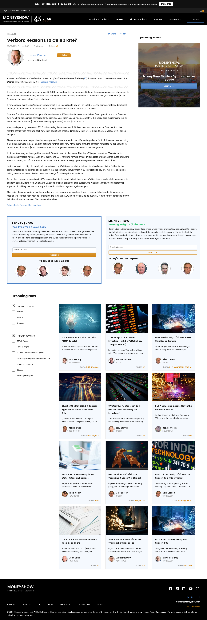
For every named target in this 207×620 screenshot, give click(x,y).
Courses (158, 19)
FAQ (39, 605)
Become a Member (18, 11)
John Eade (74, 557)
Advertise (11, 605)
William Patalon (124, 359)
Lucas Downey (123, 557)
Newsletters (84, 605)
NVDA (92, 367)
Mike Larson (168, 359)
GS (97, 566)
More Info (166, 3)
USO (93, 436)
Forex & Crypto (23, 347)
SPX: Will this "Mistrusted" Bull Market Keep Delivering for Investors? (124, 409)
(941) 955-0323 (193, 606)
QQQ (96, 367)
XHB (182, 367)
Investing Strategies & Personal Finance (33, 358)
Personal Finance (48, 82)
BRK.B (187, 367)
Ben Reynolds (169, 427)
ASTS (96, 436)
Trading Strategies (25, 376)
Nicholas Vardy (170, 557)
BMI (190, 436)
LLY (172, 367)
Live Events (174, 19)
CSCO (186, 566)
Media (50, 605)
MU (191, 367)
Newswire (102, 605)
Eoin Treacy (75, 359)
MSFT (88, 367)
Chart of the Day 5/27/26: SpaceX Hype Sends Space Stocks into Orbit (79, 409)
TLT (179, 367)
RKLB (89, 436)
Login (5, 11)
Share (112, 34)
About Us (27, 605)
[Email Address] (54, 249)
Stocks (20, 370)
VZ (57, 46)
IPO (191, 501)
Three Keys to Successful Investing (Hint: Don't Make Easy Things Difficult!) (125, 341)
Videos (20, 317)
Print (123, 34)
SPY (144, 367)
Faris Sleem (75, 492)
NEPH (96, 501)
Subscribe (54, 255)
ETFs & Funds (22, 341)
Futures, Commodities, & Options (30, 352)
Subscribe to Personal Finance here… (25, 205)
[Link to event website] (169, 74)
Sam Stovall (122, 427)
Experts (119, 19)
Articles (20, 311)
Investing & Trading (98, 19)
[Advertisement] (169, 131)
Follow (64, 55)
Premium (195, 19)
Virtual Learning (138, 19)
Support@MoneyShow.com (188, 602)
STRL (143, 566)
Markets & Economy (25, 364)
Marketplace (66, 605)
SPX (144, 436)
